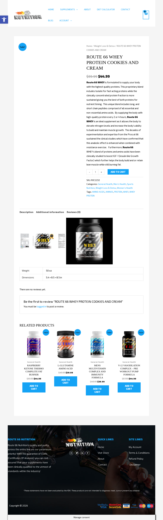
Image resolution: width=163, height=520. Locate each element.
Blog (50, 20)
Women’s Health (125, 188)
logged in (41, 306)
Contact (125, 9)
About (87, 9)
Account (64, 20)
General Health (105, 184)
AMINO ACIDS (98, 192)
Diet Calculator (106, 9)
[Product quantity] (95, 172)
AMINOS (109, 192)
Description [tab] (26, 212)
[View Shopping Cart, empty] (146, 15)
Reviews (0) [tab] (73, 212)
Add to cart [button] (34, 387)
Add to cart (118, 171)
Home (51, 9)
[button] (4, 20)
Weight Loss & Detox (104, 46)
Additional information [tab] (50, 212)
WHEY (126, 192)
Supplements (67, 9)
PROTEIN (118, 192)
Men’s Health (119, 184)
